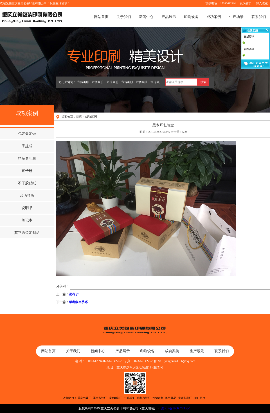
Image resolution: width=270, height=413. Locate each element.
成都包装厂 (144, 397)
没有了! (74, 294)
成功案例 (214, 17)
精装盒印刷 (27, 158)
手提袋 (27, 146)
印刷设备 (191, 17)
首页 (79, 116)
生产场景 (236, 17)
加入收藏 (262, 3)
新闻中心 (146, 17)
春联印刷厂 (185, 397)
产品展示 (169, 17)
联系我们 (259, 17)
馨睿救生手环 (78, 302)
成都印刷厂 (115, 397)
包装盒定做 (27, 133)
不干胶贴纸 (27, 183)
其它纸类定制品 (27, 233)
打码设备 (129, 397)
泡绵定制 (158, 397)
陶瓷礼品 (170, 397)
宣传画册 (83, 82)
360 (196, 397)
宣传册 (27, 171)
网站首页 (101, 17)
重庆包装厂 (84, 397)
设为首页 (246, 3)
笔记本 (27, 220)
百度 (202, 397)
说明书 (27, 208)
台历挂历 (27, 195)
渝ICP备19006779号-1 (176, 408)
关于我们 (124, 17)
